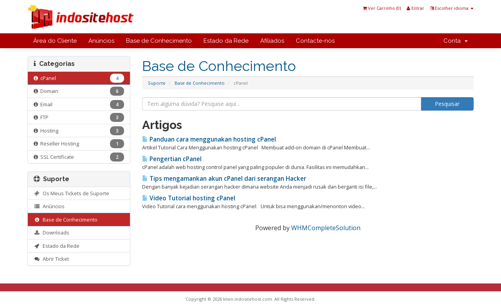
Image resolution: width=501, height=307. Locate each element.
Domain (79, 91)
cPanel (79, 78)
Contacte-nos (315, 40)
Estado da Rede (226, 40)
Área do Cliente (55, 40)
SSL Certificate (79, 157)
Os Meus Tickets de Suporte (71, 193)
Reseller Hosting (79, 143)
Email (79, 104)
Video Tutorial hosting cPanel (188, 198)
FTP (79, 117)
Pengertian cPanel (172, 159)
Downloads (51, 232)
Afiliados (272, 40)
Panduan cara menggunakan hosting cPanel (209, 139)
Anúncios (101, 40)
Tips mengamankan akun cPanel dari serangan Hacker (224, 178)
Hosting (79, 130)
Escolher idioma (452, 8)
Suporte (157, 83)
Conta (455, 40)
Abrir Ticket (51, 258)
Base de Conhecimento (159, 40)
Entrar (415, 8)
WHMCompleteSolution (325, 227)
